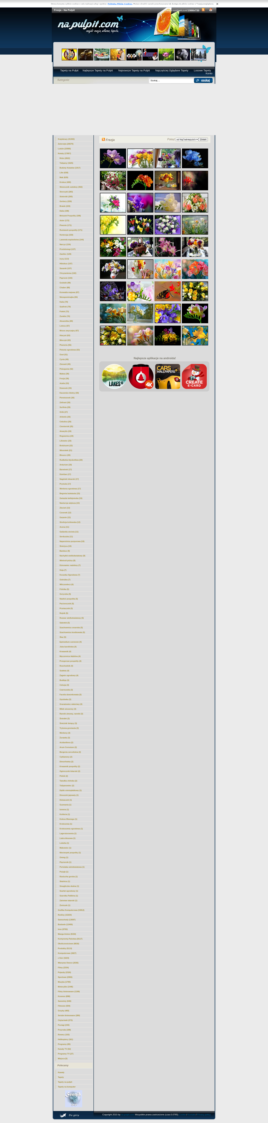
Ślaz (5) (63, 637)
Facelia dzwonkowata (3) (71, 695)
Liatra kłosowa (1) (68, 838)
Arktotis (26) (65, 417)
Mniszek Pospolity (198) (70, 216)
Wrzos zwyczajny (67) (69, 331)
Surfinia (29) (65, 407)
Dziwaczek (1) (66, 800)
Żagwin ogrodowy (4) (69, 675)
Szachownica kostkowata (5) (72, 632)
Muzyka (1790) (64, 982)
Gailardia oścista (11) (69, 532)
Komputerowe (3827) (67, 953)
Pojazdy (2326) (64, 972)
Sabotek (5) (65, 623)
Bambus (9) (65, 551)
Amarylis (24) (65, 431)
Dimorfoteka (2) (66, 762)
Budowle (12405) (65, 924)
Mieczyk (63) (65, 340)
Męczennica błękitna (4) (70, 656)
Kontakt (191, 1114)
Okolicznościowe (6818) (68, 944)
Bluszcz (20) (65, 455)
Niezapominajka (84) (69, 297)
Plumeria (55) (65, 345)
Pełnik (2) (64, 776)
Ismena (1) (64, 809)
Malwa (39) (64, 374)
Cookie (182, 1114)
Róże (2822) (65, 158)
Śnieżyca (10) (66, 546)
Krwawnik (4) (65, 651)
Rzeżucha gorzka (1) (69, 877)
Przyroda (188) (64, 1030)
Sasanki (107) (66, 268)
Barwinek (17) (66, 469)
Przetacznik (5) (66, 608)
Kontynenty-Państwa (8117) (70, 939)
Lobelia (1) (64, 843)
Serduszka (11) (66, 537)
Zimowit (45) (65, 364)
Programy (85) (64, 1044)
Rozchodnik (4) (66, 666)
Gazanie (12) (65, 517)
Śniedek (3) (65, 718)
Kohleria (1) (65, 814)
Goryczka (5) (65, 594)
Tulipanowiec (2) (67, 786)
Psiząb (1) (64, 872)
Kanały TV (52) (64, 1049)
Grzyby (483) (63, 1011)
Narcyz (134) (65, 244)
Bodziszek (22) (66, 446)
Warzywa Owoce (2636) (68, 963)
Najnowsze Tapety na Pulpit (134, 70)
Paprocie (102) (66, 278)
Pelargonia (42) (66, 369)
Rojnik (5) (64, 613)
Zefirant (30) (65, 402)
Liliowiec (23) (65, 441)
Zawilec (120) (65, 254)
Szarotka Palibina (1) (69, 896)
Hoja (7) (63, 570)
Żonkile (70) (65, 316)
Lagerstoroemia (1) (68, 833)
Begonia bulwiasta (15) (70, 493)
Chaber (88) (65, 287)
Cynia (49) (64, 359)
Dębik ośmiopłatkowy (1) (71, 790)
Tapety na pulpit (65, 1082)
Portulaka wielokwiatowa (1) (72, 867)
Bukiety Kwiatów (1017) (70, 168)
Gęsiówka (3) (65, 699)
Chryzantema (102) (68, 273)
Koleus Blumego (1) (68, 819)
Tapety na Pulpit (69, 70)
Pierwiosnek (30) (67, 398)
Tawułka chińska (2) (68, 781)
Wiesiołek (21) (66, 450)
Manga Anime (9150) (67, 934)
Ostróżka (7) (65, 580)
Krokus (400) (65, 182)
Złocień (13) (65, 508)
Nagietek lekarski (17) (69, 479)
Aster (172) (64, 220)
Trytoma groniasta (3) (69, 728)
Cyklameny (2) (66, 757)
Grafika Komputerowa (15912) (71, 910)
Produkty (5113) (65, 948)
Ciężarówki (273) (65, 1020)
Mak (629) (64, 177)
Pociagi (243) (64, 1025)
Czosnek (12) (65, 513)
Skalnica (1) (65, 881)
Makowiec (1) (65, 848)
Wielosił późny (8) (68, 560)
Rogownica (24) (66, 436)
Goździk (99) (65, 283)
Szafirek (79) (65, 307)
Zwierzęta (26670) (65, 144)
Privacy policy (204, 1114)
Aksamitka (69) (66, 321)
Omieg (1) (64, 857)
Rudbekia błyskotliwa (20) (71, 460)
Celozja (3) (64, 685)
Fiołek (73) (64, 311)
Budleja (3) (64, 680)
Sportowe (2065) (65, 977)
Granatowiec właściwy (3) (71, 704)
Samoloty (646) (64, 1001)
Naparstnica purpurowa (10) (72, 541)
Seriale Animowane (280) (69, 1015)
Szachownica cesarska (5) (71, 627)
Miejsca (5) (63, 1058)
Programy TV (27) (65, 1054)
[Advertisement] (134, 109)
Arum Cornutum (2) (68, 747)
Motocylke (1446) (65, 987)
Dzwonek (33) (66, 388)
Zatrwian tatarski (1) (68, 900)
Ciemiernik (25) (66, 426)
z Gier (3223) (63, 958)
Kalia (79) (64, 302)
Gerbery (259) (66, 201)
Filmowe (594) (64, 1006)
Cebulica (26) (65, 422)
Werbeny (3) (65, 733)
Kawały (61, 1072)
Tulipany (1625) (66, 163)
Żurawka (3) (65, 738)
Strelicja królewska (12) (70, 522)
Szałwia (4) (64, 671)
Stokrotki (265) (66, 196)
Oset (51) (64, 355)
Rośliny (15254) (65, 915)
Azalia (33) (64, 383)
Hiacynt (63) (65, 335)
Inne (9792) (63, 929)
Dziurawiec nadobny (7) (70, 565)
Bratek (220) (65, 206)
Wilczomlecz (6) (67, 584)
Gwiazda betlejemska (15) (71, 498)
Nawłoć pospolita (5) (69, 599)
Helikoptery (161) (65, 1039)
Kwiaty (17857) (64, 153)
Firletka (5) (64, 589)
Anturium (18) (66, 465)
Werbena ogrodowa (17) (70, 489)
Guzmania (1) (65, 805)
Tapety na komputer (67, 1087)
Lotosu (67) (65, 326)
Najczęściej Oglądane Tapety (171, 70)
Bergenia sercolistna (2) (70, 752)
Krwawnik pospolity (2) (70, 766)
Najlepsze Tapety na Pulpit (98, 70)
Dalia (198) (64, 211)
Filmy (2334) (63, 968)
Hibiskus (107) (66, 264)
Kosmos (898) (64, 996)
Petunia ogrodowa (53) (70, 350)
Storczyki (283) (66, 192)
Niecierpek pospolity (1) (70, 853)
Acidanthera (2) (66, 742)
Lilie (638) (64, 173)
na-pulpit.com (127, 1114)
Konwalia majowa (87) (69, 292)
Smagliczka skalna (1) (69, 886)
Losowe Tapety (202, 70)
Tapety (61, 1077)
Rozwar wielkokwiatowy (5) (72, 618)
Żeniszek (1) (65, 905)
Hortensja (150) (66, 235)
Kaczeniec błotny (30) (69, 393)
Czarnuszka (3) (66, 690)
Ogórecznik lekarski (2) (70, 771)
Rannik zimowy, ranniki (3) (71, 714)
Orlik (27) (64, 412)
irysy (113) (64, 259)
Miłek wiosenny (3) (68, 709)
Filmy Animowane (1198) (69, 991)
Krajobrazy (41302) (66, 139)
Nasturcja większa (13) (70, 503)
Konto (209, 73)
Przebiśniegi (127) (68, 249)
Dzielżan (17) (65, 474)
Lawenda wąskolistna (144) (72, 240)
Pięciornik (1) (65, 862)
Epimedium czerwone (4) (71, 642)
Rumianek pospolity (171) (71, 230)
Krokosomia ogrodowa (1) (71, 829)
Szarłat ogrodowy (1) (69, 891)
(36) (64, 378)
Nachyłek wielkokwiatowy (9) (72, 556)
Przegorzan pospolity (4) (71, 661)
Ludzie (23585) (64, 149)
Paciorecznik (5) (67, 604)
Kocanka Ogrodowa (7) (70, 575)
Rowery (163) (64, 1035)
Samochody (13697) (67, 920)
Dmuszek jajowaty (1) (69, 795)
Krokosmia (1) (66, 824)
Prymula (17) (65, 484)
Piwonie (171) (66, 225)
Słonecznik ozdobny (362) (71, 187)
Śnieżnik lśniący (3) (68, 723)
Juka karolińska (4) (68, 647)
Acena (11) (64, 527)
